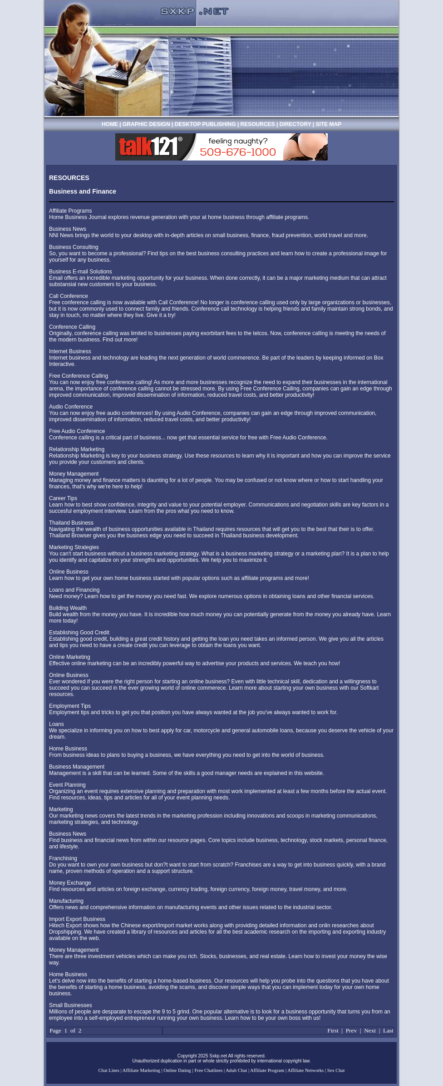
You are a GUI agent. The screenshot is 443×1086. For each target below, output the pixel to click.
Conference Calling (72, 327)
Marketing (61, 809)
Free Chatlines (208, 1070)
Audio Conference (71, 407)
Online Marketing (69, 657)
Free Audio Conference (77, 431)
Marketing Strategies (74, 547)
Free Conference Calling (78, 376)
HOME (110, 124)
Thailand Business (71, 523)
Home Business (68, 748)
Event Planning (67, 785)
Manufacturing (66, 901)
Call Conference (68, 296)
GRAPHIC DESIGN (147, 124)
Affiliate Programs (70, 211)
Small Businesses (70, 1005)
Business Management (76, 767)
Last (388, 1030)
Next (370, 1030)
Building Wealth (68, 608)
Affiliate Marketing (141, 1070)
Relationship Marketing (76, 449)
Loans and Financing (74, 590)
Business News (67, 229)
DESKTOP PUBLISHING (206, 124)
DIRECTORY (295, 124)
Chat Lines (108, 1070)
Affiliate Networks (305, 1070)
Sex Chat (336, 1070)
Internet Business (70, 351)
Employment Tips (70, 706)
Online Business (69, 572)
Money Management (73, 474)
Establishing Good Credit (79, 632)
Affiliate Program (267, 1070)
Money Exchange (70, 883)
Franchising (63, 858)
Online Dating (177, 1070)
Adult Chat (236, 1070)
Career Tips (63, 498)
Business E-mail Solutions (80, 271)
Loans (56, 724)
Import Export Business (77, 919)
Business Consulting (73, 247)
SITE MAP (328, 124)
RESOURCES (258, 124)
